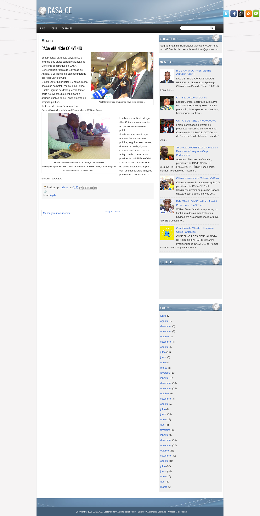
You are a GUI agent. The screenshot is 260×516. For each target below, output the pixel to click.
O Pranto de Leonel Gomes (191, 97)
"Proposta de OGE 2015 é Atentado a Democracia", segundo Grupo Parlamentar (197, 151)
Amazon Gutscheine (177, 512)
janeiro (164, 377)
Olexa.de (161, 512)
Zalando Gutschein (147, 512)
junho (163, 315)
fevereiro (165, 372)
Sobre (53, 28)
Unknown (65, 187)
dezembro (166, 326)
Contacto (67, 28)
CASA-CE (60, 10)
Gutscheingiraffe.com (126, 512)
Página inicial (112, 211)
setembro (165, 341)
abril (162, 424)
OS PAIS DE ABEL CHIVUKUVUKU (196, 120)
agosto (164, 321)
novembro (166, 331)
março (163, 367)
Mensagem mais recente (57, 213)
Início (42, 28)
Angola (53, 195)
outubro (164, 336)
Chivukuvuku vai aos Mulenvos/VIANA (197, 178)
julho (163, 352)
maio (163, 362)
